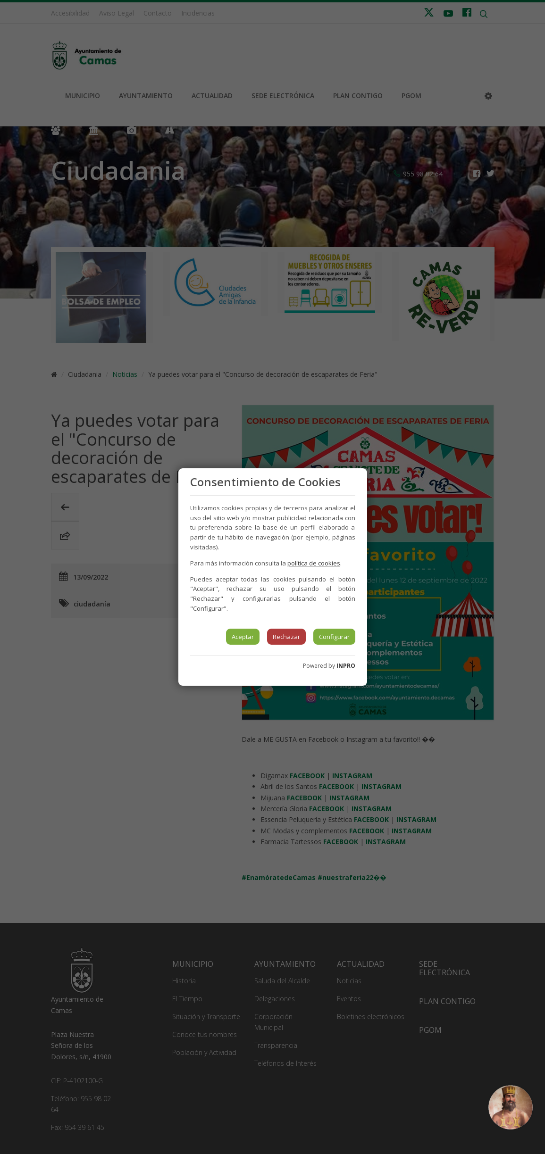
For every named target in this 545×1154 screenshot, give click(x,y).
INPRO (345, 666)
